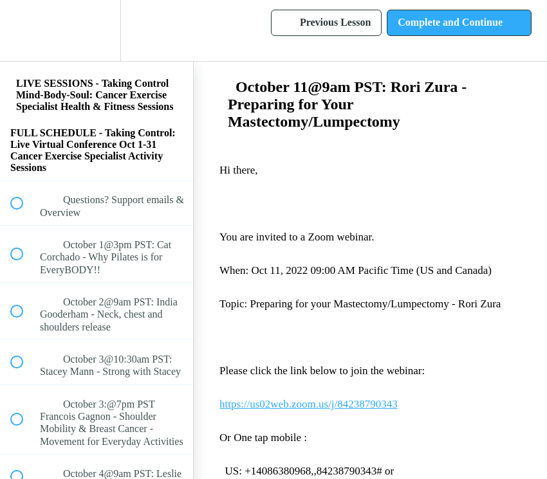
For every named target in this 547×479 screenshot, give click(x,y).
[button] (24, 30)
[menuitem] (96, 30)
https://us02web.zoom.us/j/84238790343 (308, 404)
